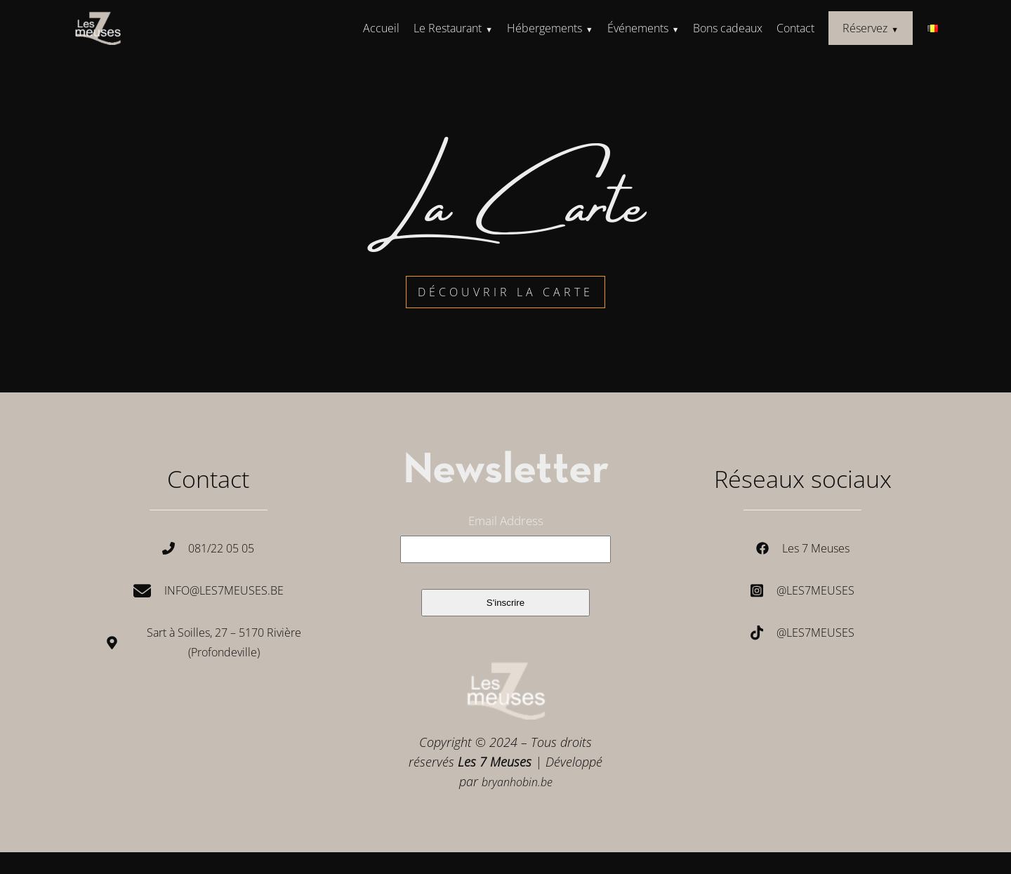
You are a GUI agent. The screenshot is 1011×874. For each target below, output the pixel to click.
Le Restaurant (448, 28)
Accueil (381, 28)
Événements (637, 28)
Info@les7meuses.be (224, 590)
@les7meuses (815, 590)
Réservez (864, 28)
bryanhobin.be (517, 782)
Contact (795, 28)
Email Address (505, 520)
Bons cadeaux (727, 28)
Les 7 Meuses (816, 548)
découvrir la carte (505, 292)
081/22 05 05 (221, 548)
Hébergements (544, 28)
